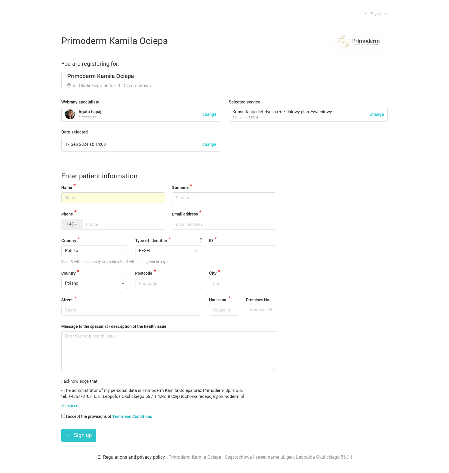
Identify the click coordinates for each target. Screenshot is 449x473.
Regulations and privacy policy (131, 457)
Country (68, 240)
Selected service (244, 102)
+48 (71, 224)
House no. (218, 300)
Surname (180, 187)
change (377, 114)
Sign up (79, 435)
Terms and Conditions (132, 416)
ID (211, 240)
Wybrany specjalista (80, 102)
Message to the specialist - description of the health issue (113, 326)
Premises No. (258, 300)
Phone (67, 214)
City (212, 273)
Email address (185, 214)
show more (70, 406)
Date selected (74, 132)
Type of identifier (151, 240)
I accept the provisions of (106, 416)
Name (66, 187)
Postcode (143, 273)
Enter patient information (99, 176)
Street (67, 300)
